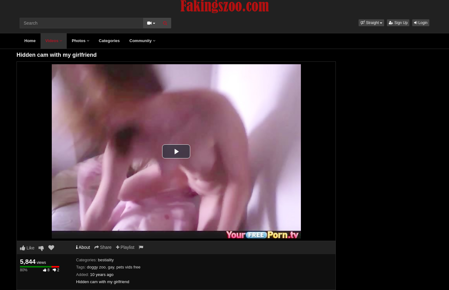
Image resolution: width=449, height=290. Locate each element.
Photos (80, 40)
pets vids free (128, 267)
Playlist (125, 247)
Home (30, 40)
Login (420, 23)
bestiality (106, 260)
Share (103, 247)
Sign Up (398, 23)
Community (142, 40)
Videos (53, 40)
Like (27, 247)
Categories (109, 40)
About (83, 247)
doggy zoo (96, 267)
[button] (371, 22)
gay (111, 267)
